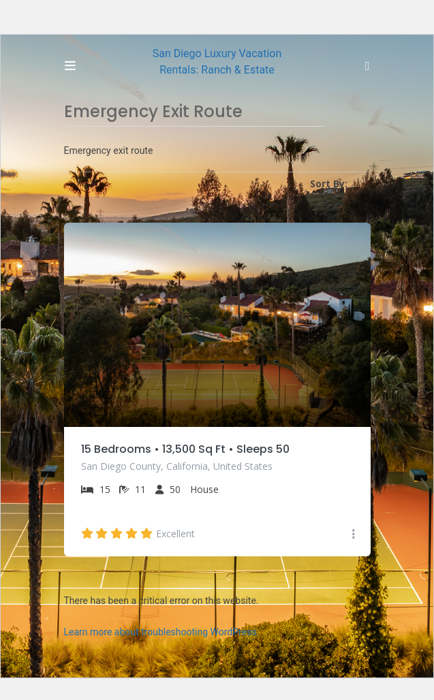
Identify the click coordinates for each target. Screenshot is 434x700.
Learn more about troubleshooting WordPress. (162, 631)
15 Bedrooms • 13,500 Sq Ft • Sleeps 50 (185, 449)
